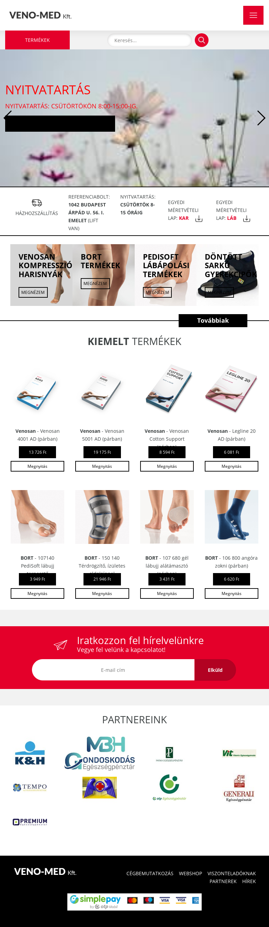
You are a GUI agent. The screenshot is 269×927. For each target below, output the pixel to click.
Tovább (60, 123)
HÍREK (249, 881)
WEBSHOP (190, 873)
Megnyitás (37, 466)
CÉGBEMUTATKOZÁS (149, 873)
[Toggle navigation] (253, 15)
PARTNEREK (223, 881)
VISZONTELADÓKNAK (232, 873)
